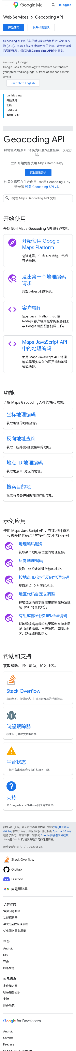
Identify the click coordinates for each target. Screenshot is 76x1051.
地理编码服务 (31, 509)
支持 (11, 762)
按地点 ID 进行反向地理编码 (44, 542)
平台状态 (16, 727)
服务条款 (9, 970)
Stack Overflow (23, 656)
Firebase (8, 1009)
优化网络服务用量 (14, 895)
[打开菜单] (6, 5)
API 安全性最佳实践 (15, 889)
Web (6, 926)
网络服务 (9, 933)
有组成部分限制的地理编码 (43, 580)
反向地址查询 (21, 404)
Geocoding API (49, 17)
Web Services (16, 17)
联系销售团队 (41, 27)
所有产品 (9, 1022)
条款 (6, 1039)
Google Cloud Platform (17, 1016)
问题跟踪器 (18, 692)
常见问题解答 (11, 876)
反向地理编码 (31, 525)
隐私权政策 (20, 1039)
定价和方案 (10, 950)
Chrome (8, 1003)
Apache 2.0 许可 (62, 796)
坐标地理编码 (21, 380)
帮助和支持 (17, 621)
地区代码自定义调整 (37, 559)
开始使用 (13, 27)
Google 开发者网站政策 (55, 800)
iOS (5, 920)
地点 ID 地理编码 (24, 428)
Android (8, 913)
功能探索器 (10, 882)
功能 (9, 357)
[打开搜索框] (68, 4)
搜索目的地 (18, 452)
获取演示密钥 (38, 137)
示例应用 (14, 486)
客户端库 (32, 273)
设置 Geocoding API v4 (41, 152)
